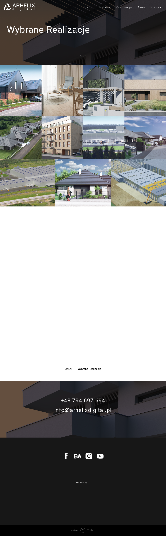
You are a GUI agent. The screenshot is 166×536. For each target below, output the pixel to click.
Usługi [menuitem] (89, 7)
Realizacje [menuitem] (124, 7)
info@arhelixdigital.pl (83, 410)
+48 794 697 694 (83, 400)
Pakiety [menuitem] (105, 7)
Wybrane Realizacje (89, 369)
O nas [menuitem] (141, 7)
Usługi (68, 369)
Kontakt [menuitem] (157, 7)
